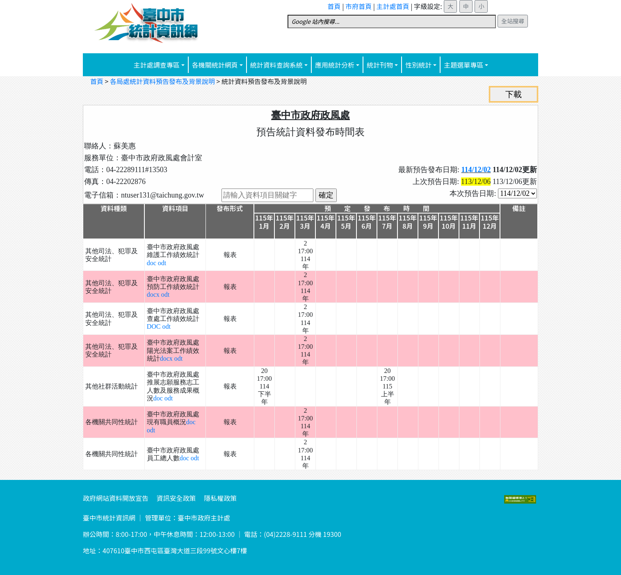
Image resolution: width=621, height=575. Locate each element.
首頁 (334, 6)
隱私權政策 (220, 498)
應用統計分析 (334, 65)
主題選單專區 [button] (463, 65)
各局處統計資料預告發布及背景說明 (162, 81)
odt (162, 262)
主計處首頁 (393, 6)
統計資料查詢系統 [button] (276, 65)
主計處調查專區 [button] (157, 65)
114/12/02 (476, 170)
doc (152, 262)
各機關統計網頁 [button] (215, 65)
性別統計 (418, 65)
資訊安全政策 (176, 498)
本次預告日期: (474, 193)
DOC (154, 326)
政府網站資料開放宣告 (115, 498)
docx (154, 294)
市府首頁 (358, 6)
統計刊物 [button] (380, 65)
